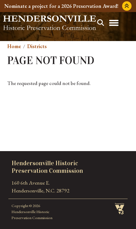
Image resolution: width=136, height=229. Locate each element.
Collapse (127, 6)
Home (14, 46)
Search (100, 22)
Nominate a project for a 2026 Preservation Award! (61, 6)
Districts (37, 46)
